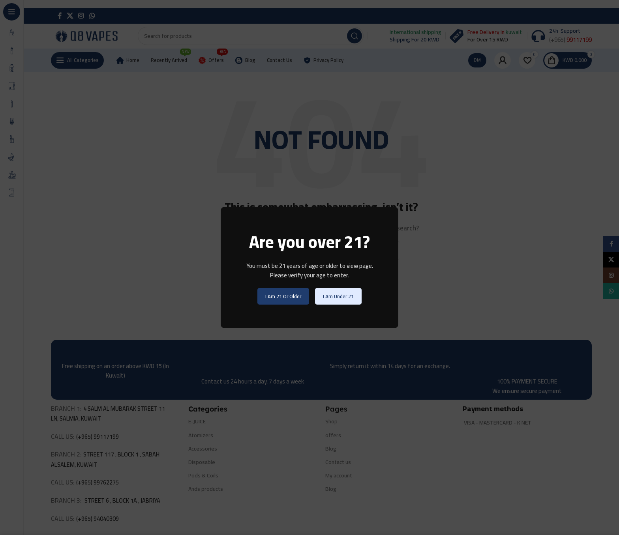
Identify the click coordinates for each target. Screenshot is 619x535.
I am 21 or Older (283, 296)
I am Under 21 (338, 296)
